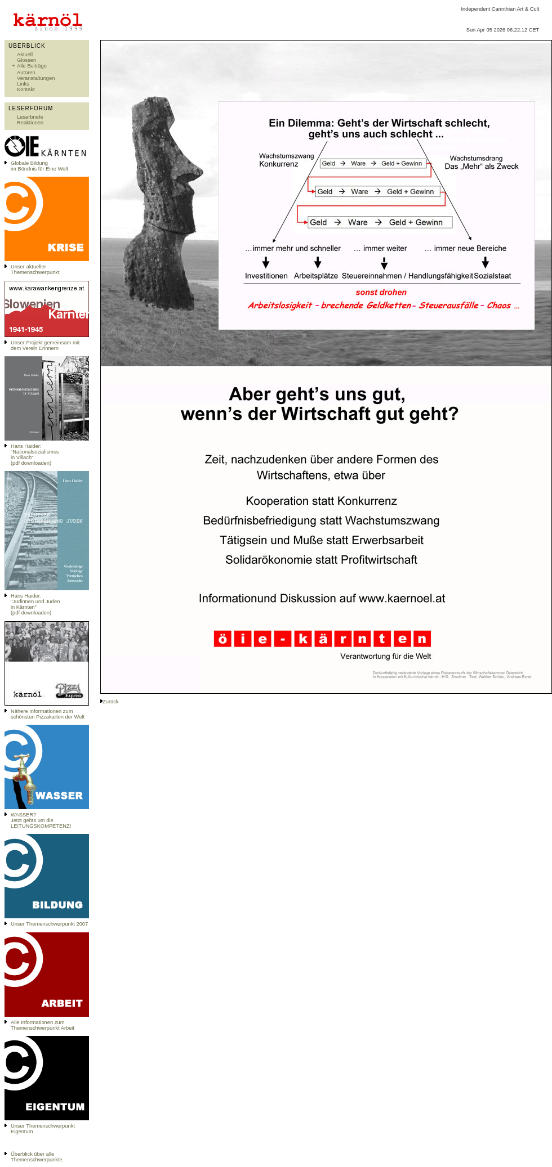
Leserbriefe (30, 117)
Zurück (111, 701)
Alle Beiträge (32, 66)
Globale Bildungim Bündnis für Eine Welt (39, 166)
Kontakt (26, 89)
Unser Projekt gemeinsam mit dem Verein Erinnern (45, 345)
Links (23, 84)
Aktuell (25, 54)
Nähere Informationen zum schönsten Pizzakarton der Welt (47, 714)
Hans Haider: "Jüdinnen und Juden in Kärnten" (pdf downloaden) (35, 604)
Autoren (26, 72)
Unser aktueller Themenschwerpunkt (35, 269)
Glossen (26, 60)
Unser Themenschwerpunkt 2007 (49, 924)
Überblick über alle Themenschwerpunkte (37, 1156)
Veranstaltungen (36, 78)
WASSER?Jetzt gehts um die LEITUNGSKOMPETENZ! (41, 820)
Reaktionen (30, 122)
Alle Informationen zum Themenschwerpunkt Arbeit (42, 1025)
